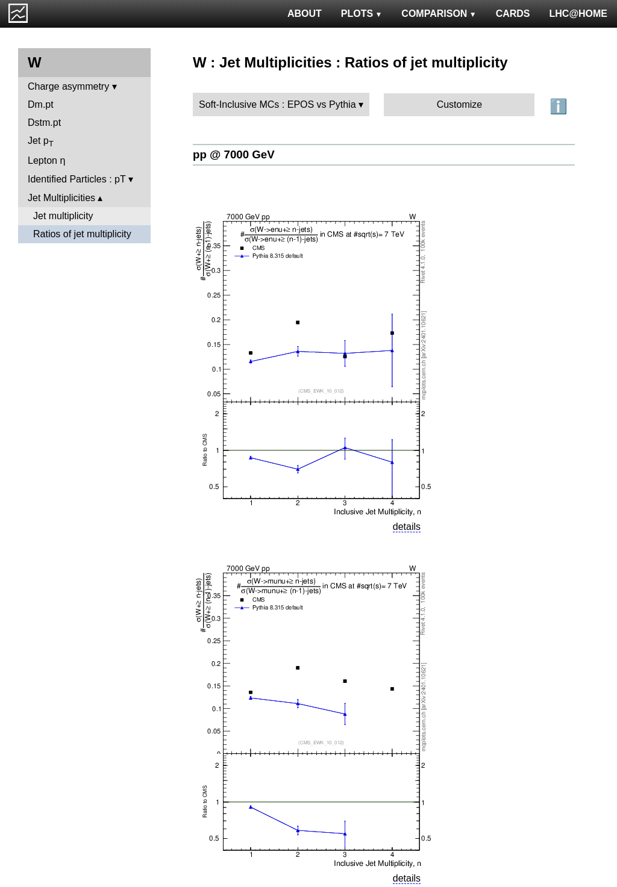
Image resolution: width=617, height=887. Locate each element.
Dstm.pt (44, 122)
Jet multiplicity (63, 216)
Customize (460, 104)
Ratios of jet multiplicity (82, 234)
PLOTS (362, 13)
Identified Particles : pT (76, 179)
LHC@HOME (578, 13)
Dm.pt (41, 104)
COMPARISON (438, 13)
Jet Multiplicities (61, 198)
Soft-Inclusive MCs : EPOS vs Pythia (277, 104)
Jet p (41, 141)
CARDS (513, 13)
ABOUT (304, 13)
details (407, 526)
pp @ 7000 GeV (234, 154)
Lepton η (46, 160)
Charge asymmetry (68, 86)
